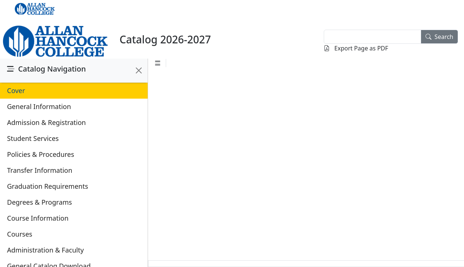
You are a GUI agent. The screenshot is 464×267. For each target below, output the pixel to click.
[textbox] (372, 37)
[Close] (139, 70)
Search (439, 37)
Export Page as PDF (356, 48)
